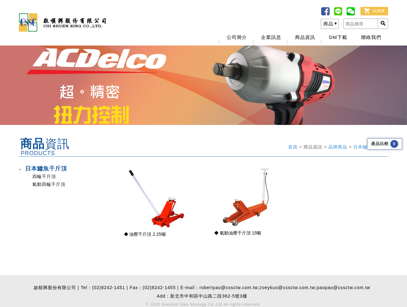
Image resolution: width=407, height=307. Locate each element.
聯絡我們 (371, 37)
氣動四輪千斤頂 (48, 184)
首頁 (293, 146)
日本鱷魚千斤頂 (46, 168)
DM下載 (338, 37)
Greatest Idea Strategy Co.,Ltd (192, 304)
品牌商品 (338, 146)
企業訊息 (271, 37)
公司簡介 (237, 37)
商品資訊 (305, 37)
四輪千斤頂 (44, 176)
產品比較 (384, 143)
